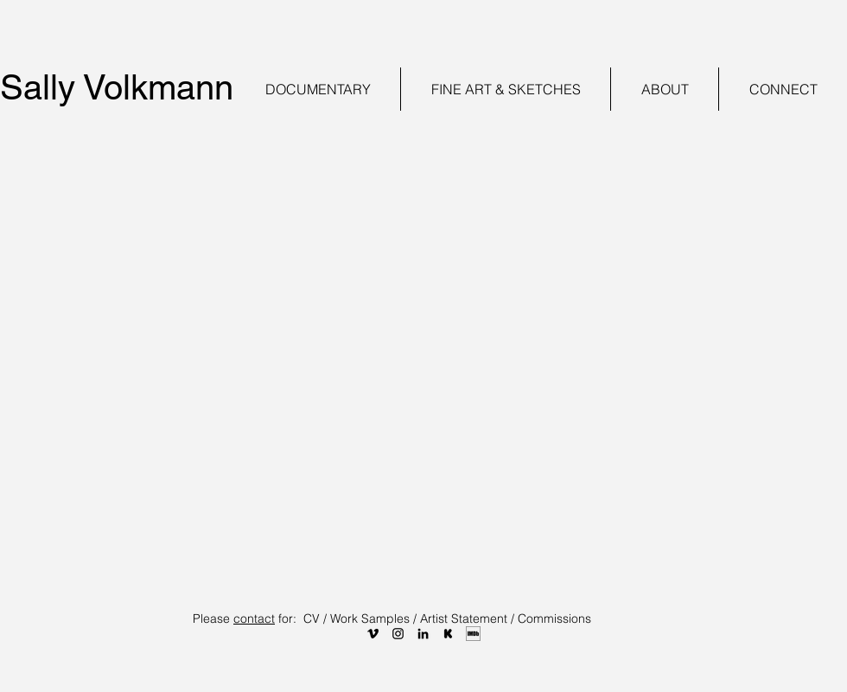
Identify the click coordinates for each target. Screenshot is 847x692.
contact (254, 618)
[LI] (423, 633)
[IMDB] (473, 633)
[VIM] (373, 633)
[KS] (448, 633)
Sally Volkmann (116, 87)
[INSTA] (398, 633)
